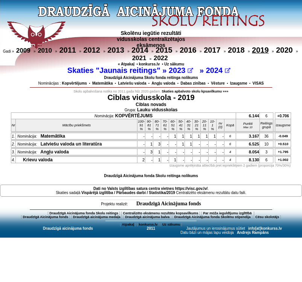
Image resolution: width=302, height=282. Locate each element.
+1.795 (283, 152)
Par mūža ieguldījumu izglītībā (228, 213)
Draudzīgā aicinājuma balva (147, 217)
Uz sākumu (174, 64)
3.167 (254, 136)
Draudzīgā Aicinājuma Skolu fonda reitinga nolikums (151, 78)
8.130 (254, 160)
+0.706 (283, 116)
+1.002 (283, 160)
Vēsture (218, 83)
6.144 (254, 116)
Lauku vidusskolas (157, 109)
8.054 (254, 152)
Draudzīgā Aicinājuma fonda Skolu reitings (83, 213)
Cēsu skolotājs (267, 217)
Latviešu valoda (132, 83)
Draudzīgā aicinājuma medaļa (96, 217)
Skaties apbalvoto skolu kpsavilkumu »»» (195, 91)
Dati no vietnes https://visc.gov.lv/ (150, 188)
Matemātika (102, 83)
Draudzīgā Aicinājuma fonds (168, 203)
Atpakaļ (128, 224)
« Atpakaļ (126, 64)
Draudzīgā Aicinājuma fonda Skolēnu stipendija (212, 217)
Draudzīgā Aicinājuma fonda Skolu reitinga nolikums (151, 176)
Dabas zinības (193, 83)
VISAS (258, 83)
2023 (181, 70)
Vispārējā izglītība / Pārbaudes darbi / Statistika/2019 (128, 193)
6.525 (254, 144)
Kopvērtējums (74, 83)
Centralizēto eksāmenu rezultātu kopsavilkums (160, 213)
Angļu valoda (163, 83)
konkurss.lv (149, 64)
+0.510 (283, 144)
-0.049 (283, 136)
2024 (218, 70)
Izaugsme (238, 83)
